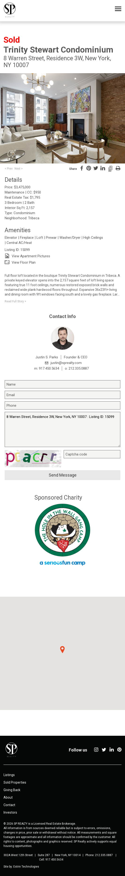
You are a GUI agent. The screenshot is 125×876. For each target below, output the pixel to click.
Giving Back (12, 790)
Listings (9, 775)
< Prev (9, 168)
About (8, 797)
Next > (19, 168)
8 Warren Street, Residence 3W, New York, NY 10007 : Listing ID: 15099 (62, 429)
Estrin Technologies (26, 866)
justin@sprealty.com (66, 363)
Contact (9, 805)
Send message (63, 475)
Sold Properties (15, 782)
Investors (10, 812)
